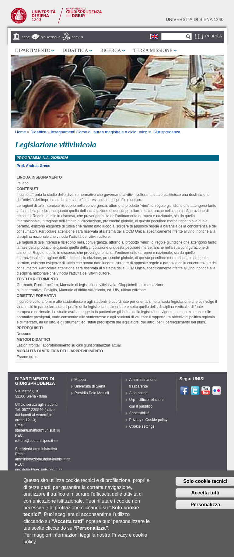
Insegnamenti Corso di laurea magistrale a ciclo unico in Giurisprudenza (115, 132)
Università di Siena (90, 386)
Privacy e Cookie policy (148, 420)
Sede (26, 37)
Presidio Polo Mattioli (92, 393)
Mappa (80, 380)
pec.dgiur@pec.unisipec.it (38, 469)
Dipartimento (33, 50)
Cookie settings (142, 426)
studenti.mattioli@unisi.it (37, 430)
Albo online (138, 393)
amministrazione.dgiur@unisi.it (42, 459)
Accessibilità (139, 413)
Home (20, 132)
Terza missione (153, 50)
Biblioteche (50, 37)
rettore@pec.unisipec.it (36, 441)
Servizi (77, 37)
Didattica (75, 50)
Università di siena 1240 (195, 19)
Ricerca (110, 50)
